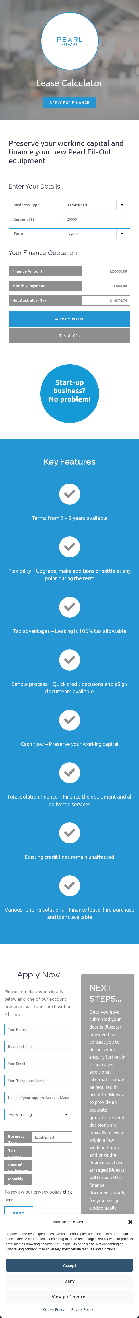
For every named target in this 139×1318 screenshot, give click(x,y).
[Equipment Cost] (95, 219)
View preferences (69, 1296)
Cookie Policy (54, 1309)
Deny (69, 1281)
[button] (130, 1222)
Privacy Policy (82, 1309)
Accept (69, 1265)
